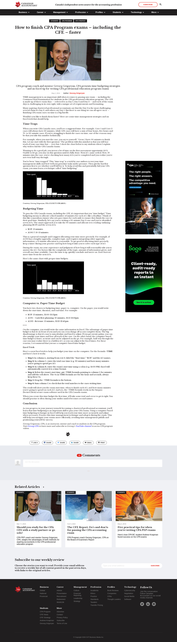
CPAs (109, 596)
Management (59, 12)
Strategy (77, 601)
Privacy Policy (62, 617)
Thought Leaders (114, 599)
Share (47, 443)
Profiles (99, 12)
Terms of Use (62, 623)
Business (23, 12)
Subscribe (148, 5)
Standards (94, 599)
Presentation (62, 593)
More (153, 12)
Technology (136, 12)
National (43, 593)
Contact (60, 615)
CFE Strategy (80, 21)
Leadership (78, 598)
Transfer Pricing (96, 605)
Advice (59, 590)
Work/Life (60, 602)
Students (117, 12)
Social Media (129, 596)
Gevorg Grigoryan (47, 623)
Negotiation (128, 593)
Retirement (61, 599)
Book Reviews (112, 590)
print (101, 443)
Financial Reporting (77, 594)
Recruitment (61, 596)
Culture (76, 590)
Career (40, 12)
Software (127, 599)
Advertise (60, 612)
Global (42, 590)
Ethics (92, 593)
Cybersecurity (129, 590)
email (88, 443)
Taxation (93, 602)
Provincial (43, 596)
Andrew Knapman (47, 620)
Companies (111, 593)
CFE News (44, 615)
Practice (93, 596)
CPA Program (67, 21)
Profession (80, 12)
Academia (94, 590)
